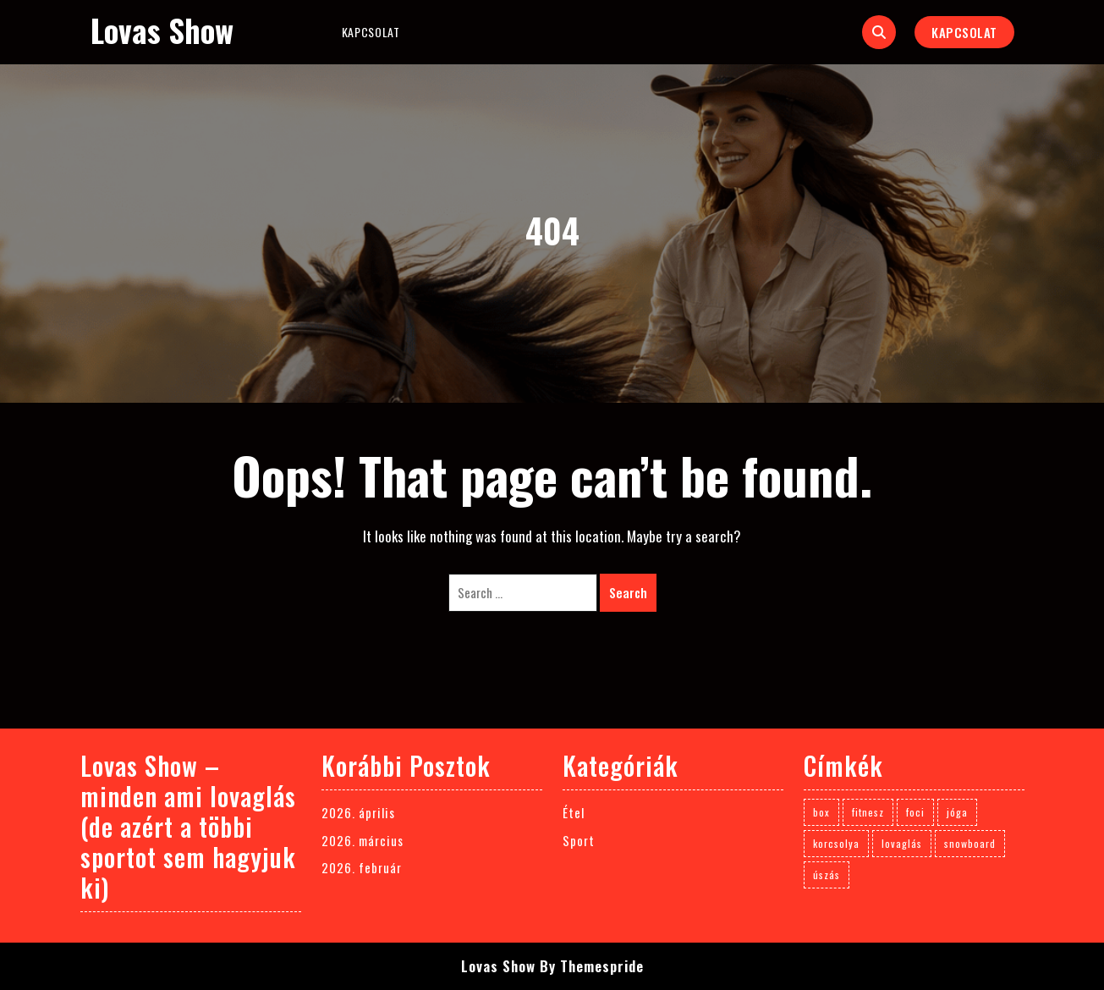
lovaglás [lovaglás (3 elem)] (902, 843)
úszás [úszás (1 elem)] (826, 874)
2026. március (362, 840)
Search (628, 592)
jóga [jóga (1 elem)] (957, 812)
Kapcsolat (371, 32)
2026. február (361, 867)
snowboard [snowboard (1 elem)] (970, 843)
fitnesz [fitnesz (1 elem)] (868, 812)
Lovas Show (162, 30)
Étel (574, 812)
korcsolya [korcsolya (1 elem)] (836, 843)
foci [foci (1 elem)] (915, 812)
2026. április (358, 812)
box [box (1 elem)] (821, 812)
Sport (579, 840)
